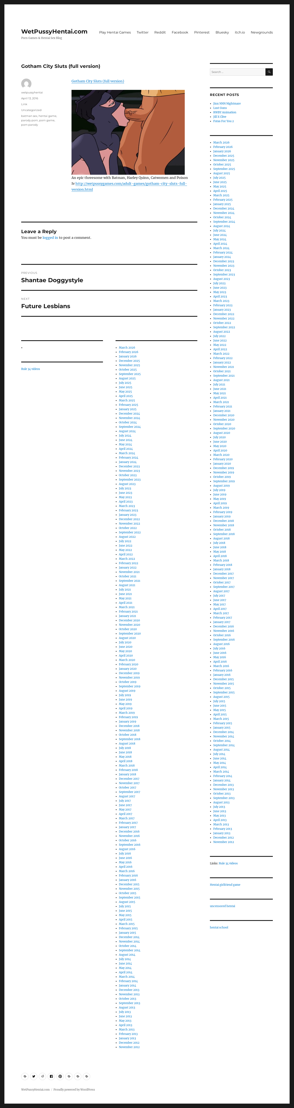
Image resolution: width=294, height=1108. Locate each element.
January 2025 (128, 409)
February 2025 (128, 405)
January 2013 (127, 1038)
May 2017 (125, 809)
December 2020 (129, 620)
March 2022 (127, 559)
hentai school (219, 927)
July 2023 (125, 488)
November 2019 (129, 677)
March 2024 (127, 453)
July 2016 (125, 853)
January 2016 (127, 880)
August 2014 (127, 955)
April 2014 (125, 972)
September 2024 (130, 427)
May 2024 (125, 444)
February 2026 (128, 352)
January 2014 (127, 985)
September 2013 (129, 1003)
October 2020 (128, 629)
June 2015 (125, 911)
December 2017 (129, 779)
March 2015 (127, 924)
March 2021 (127, 607)
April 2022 (126, 554)
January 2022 (128, 567)
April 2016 (126, 867)
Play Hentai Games (115, 32)
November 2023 (129, 471)
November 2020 (129, 625)
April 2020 (126, 655)
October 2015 (127, 893)
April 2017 (125, 814)
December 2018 (129, 726)
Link (24, 104)
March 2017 (127, 818)
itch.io (240, 32)
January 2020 (128, 669)
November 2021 (129, 572)
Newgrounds (262, 32)
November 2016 (129, 836)
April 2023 (126, 501)
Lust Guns (220, 108)
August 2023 (127, 484)
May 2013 (125, 1021)
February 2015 (128, 928)
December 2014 (129, 937)
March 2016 (127, 871)
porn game (47, 120)
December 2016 (129, 831)
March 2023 (127, 506)
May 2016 (125, 862)
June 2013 (125, 1016)
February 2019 (128, 717)
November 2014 (129, 941)
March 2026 (127, 347)
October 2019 (128, 682)
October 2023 (128, 475)
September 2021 (129, 581)
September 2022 (130, 532)
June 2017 (125, 805)
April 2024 (126, 449)
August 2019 (127, 691)
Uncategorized (31, 110)
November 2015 (129, 889)
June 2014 (125, 963)
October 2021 (127, 576)
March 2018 (127, 765)
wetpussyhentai (32, 92)
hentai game (47, 116)
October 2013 (127, 999)
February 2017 (128, 823)
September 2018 (129, 739)
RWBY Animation (224, 112)
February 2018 (128, 770)
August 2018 (127, 743)
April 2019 (126, 708)
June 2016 (125, 858)
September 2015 (129, 897)
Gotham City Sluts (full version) (98, 81)
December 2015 (129, 884)
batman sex (29, 116)
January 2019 (127, 721)
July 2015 (125, 906)
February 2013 (128, 1034)
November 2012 (129, 1047)
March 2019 (127, 713)
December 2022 (129, 519)
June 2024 (125, 440)
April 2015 (125, 919)
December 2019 (129, 673)
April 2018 (125, 761)
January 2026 (128, 356)
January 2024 (128, 462)
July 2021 (125, 589)
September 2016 (129, 845)
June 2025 (125, 387)
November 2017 (129, 783)
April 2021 (125, 603)
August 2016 (127, 849)
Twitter (142, 32)
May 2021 (125, 598)
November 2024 (129, 418)
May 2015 (125, 915)
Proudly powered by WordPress (74, 1089)
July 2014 (125, 959)
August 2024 (127, 431)
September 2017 (129, 792)
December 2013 (129, 990)
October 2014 (127, 946)
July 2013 (125, 1012)
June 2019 (125, 699)
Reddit (160, 32)
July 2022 (125, 541)
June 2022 (125, 545)
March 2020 (127, 660)
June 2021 (125, 594)
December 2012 (129, 1043)
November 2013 (129, 994)
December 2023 (129, 466)
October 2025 (128, 369)
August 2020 (127, 638)
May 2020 (125, 651)
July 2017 (125, 801)
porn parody (29, 124)
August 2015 (127, 902)
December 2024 (129, 413)
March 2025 (127, 400)
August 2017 (127, 796)
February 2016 (128, 875)
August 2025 (127, 378)
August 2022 (127, 537)
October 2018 (127, 735)
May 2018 (125, 757)
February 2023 (128, 510)
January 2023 (127, 515)
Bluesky (222, 32)
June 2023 (125, 493)
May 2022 (125, 550)
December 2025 (129, 361)
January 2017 (127, 827)
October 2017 (127, 787)
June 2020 (125, 647)
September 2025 (130, 374)
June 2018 (125, 752)
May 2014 (125, 968)
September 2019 (129, 686)
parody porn (29, 120)
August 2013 (127, 1007)
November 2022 (129, 523)
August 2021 (127, 585)
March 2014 (127, 977)
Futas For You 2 (223, 121)
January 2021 (127, 616)
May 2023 (125, 497)
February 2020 (128, 664)
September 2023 (129, 479)
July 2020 (125, 642)
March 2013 (126, 1029)
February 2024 (128, 457)
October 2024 (128, 422)
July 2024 (125, 435)
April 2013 (125, 1025)
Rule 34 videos (30, 369)
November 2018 (129, 730)
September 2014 (129, 950)
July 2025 (125, 383)
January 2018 (127, 774)
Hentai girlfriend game (225, 885)
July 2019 (125, 695)
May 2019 (125, 704)
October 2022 (128, 528)
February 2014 (128, 981)
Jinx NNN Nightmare (227, 103)
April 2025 (126, 396)
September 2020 (130, 633)
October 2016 (128, 840)
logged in (50, 237)
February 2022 (128, 563)
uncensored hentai (222, 906)
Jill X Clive (219, 117)
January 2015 (127, 933)
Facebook (180, 32)
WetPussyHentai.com (54, 31)
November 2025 (129, 365)
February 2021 (128, 611)
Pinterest (202, 32)
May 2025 (125, 391)
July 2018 (125, 748)
